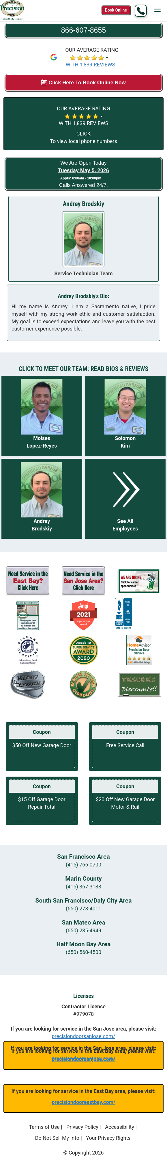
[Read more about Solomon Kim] (125, 416)
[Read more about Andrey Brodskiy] (41, 499)
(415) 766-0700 (83, 865)
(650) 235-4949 (83, 930)
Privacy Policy (82, 1127)
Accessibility (119, 1127)
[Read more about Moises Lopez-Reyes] (41, 416)
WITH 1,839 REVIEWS (90, 65)
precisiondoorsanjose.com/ (83, 1036)
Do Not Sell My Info (57, 1138)
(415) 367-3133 (83, 887)
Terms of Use (44, 1127)
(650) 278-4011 (83, 908)
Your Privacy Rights (108, 1138)
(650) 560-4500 (83, 952)
